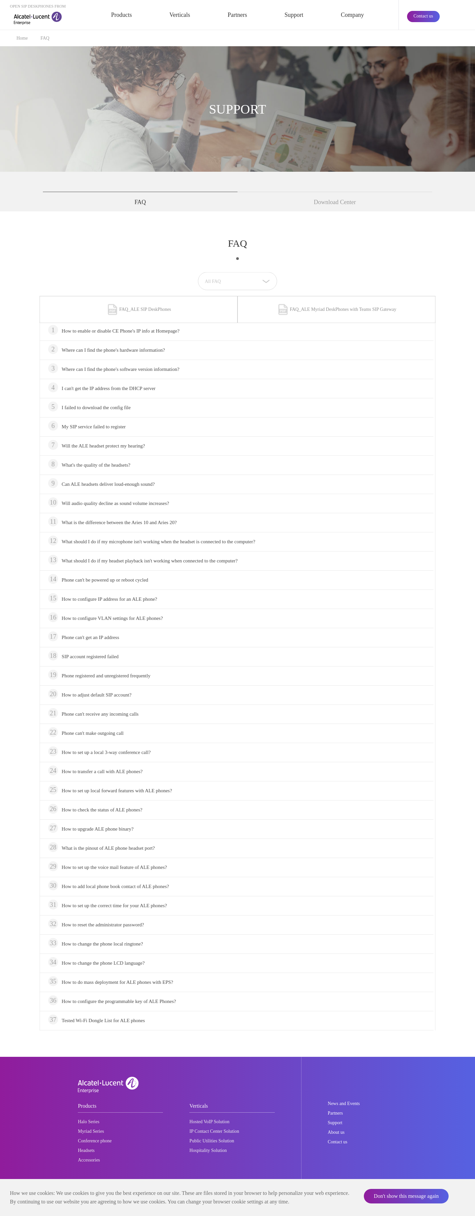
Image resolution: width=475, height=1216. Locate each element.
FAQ (45, 38)
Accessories (89, 1160)
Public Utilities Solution (211, 1140)
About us (336, 1132)
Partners (237, 15)
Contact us (423, 16)
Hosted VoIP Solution (209, 1121)
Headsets (86, 1150)
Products (121, 15)
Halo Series (88, 1121)
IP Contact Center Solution (214, 1131)
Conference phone (94, 1140)
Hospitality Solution (208, 1150)
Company (352, 15)
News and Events (344, 1103)
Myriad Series (91, 1131)
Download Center (335, 202)
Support (294, 15)
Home (22, 38)
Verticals (179, 15)
